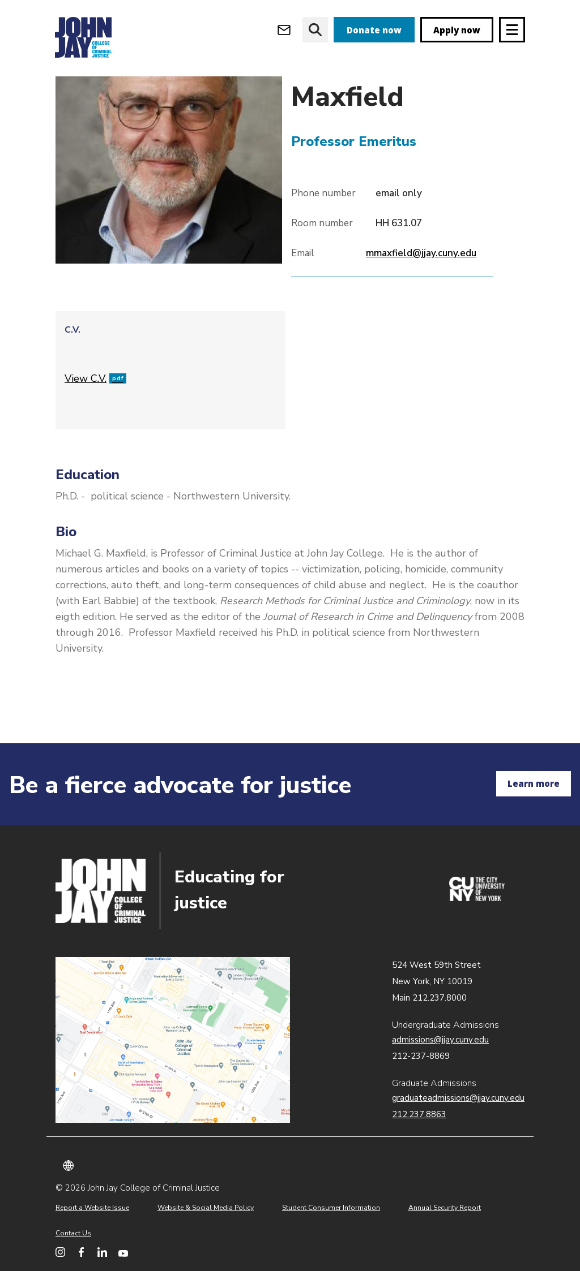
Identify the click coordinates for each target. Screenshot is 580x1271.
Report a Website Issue (92, 1207)
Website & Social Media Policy (205, 1207)
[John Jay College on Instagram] (60, 1252)
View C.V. (95, 417)
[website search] (315, 29)
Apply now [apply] (456, 30)
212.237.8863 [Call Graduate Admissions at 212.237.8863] (419, 1114)
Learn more (534, 783)
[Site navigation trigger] (512, 29)
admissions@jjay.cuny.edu (440, 1039)
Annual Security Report (444, 1207)
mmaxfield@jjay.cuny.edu (421, 292)
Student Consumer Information (331, 1207)
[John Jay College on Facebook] (81, 1252)
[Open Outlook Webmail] (284, 29)
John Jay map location (173, 1040)
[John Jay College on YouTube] (123, 1252)
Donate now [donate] (374, 30)
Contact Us (73, 1233)
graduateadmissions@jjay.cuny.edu (458, 1098)
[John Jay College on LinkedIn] (102, 1252)
